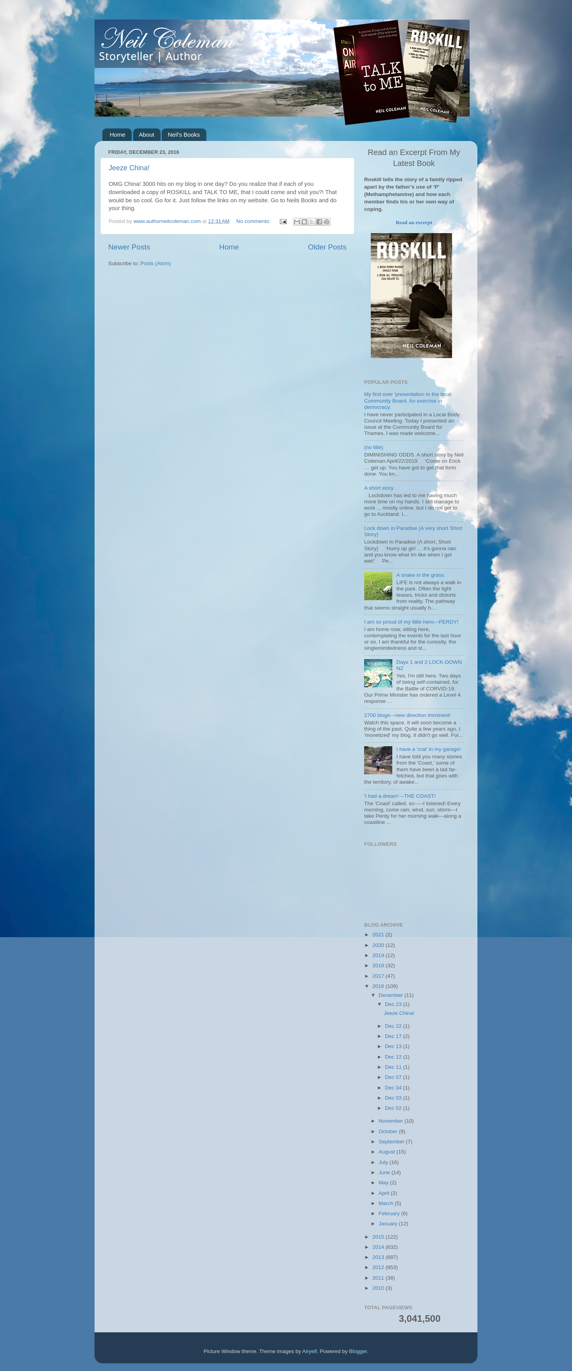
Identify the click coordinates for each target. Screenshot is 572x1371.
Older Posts (327, 247)
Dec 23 (394, 1004)
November (391, 1121)
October (389, 1131)
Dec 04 (394, 1088)
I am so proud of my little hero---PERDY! (411, 622)
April (385, 1193)
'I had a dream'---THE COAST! (400, 796)
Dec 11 (394, 1067)
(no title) (373, 447)
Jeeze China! (129, 168)
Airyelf (309, 1351)
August (388, 1152)
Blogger (358, 1351)
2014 (379, 1247)
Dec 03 (394, 1098)
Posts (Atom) (156, 263)
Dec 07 (394, 1077)
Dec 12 (394, 1057)
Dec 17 (394, 1036)
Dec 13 (394, 1046)
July (384, 1162)
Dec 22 (394, 1026)
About (146, 134)
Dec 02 (394, 1108)
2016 (379, 986)
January (389, 1224)
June (385, 1172)
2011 (379, 1278)
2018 (379, 965)
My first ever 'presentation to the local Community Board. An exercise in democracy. (407, 400)
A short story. (379, 488)
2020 (379, 945)
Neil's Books (184, 134)
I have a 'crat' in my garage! (428, 749)
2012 (379, 1267)
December (391, 995)
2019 (379, 955)
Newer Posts (129, 247)
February (390, 1213)
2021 (379, 935)
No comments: (254, 221)
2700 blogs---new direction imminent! (407, 715)
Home (117, 134)
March (387, 1203)
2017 (379, 976)
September (392, 1142)
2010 (379, 1288)
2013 (379, 1257)
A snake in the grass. (420, 575)
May (384, 1183)
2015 (379, 1237)
